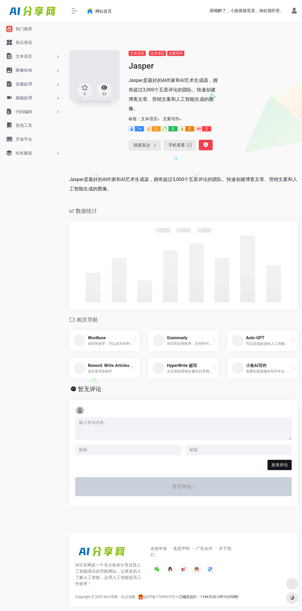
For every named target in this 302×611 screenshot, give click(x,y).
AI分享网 (111, 597)
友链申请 (158, 548)
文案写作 (176, 53)
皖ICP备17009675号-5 (160, 597)
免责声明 (181, 548)
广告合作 (204, 548)
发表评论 (279, 464)
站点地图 (128, 597)
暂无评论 (89, 389)
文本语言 (137, 53)
